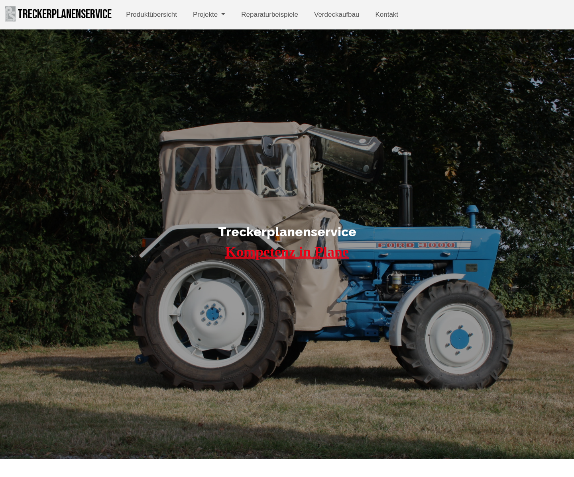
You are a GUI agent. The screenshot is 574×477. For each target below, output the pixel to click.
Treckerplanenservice (58, 14)
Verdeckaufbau (336, 14)
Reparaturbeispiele (269, 14)
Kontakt (386, 14)
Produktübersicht (151, 14)
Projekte (206, 14)
